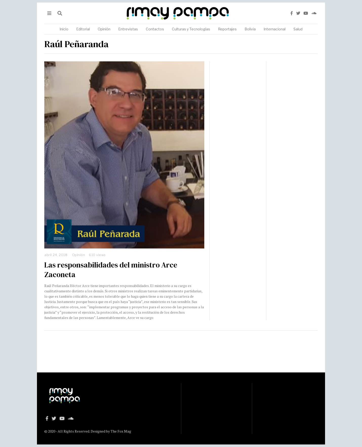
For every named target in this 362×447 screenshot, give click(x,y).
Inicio (63, 29)
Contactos (155, 29)
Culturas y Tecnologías (191, 29)
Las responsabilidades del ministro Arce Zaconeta (110, 270)
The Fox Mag (121, 431)
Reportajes (227, 29)
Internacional (275, 29)
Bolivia (250, 29)
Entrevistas (128, 29)
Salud (298, 29)
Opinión (104, 29)
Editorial (83, 29)
